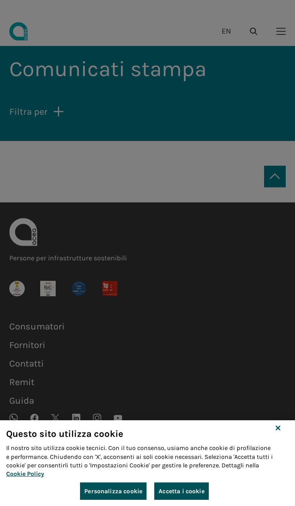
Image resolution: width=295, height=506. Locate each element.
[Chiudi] (277, 436)
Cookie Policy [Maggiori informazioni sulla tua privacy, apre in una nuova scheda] (25, 482)
